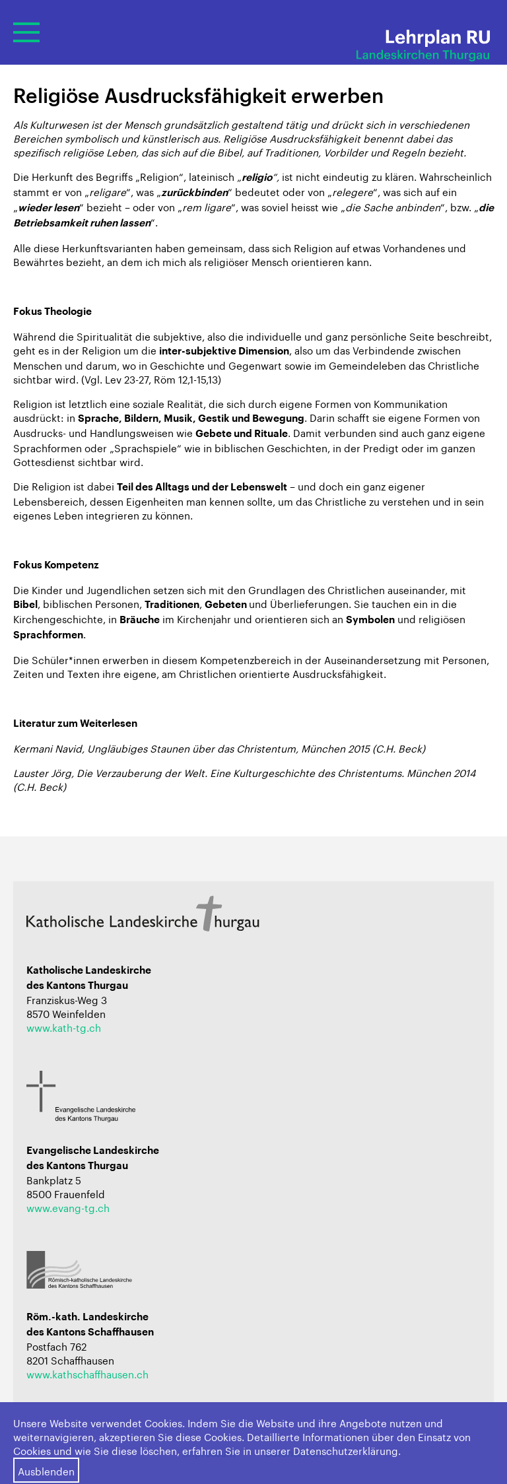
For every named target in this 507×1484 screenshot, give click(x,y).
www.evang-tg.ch (68, 1207)
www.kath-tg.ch (63, 1026)
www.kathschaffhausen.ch (87, 1373)
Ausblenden (46, 1470)
